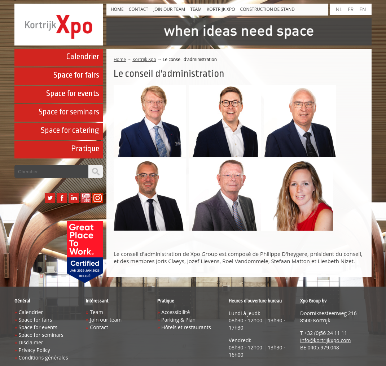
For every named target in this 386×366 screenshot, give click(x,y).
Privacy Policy (34, 350)
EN (362, 9)
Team (196, 9)
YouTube (85, 198)
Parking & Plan (178, 319)
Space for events (72, 93)
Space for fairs (76, 75)
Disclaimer (30, 342)
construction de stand (267, 9)
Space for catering (70, 130)
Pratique (85, 148)
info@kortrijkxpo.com (325, 340)
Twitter (50, 198)
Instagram (97, 198)
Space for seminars (69, 112)
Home (117, 9)
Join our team (169, 9)
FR (351, 9)
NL (338, 9)
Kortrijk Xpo (221, 9)
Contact (138, 9)
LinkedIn (74, 198)
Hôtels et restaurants (186, 327)
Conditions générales (43, 357)
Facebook (62, 198)
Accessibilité (175, 312)
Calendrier (82, 56)
